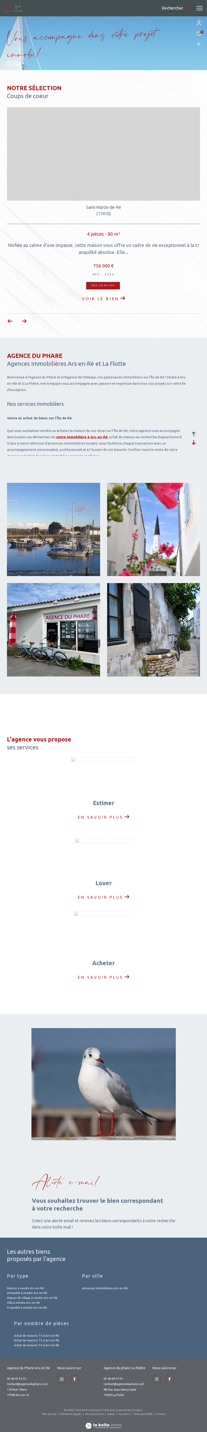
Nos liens (125, 1414)
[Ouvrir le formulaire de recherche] (176, 8)
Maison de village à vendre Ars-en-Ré (32, 1297)
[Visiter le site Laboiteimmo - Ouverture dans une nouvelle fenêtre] (103, 1422)
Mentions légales (71, 1414)
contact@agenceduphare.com (27, 1384)
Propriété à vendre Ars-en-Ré (27, 1307)
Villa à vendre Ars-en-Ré (23, 1302)
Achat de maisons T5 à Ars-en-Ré (36, 1340)
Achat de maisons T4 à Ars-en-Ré (36, 1335)
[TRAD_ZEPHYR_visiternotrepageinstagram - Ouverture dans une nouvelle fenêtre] (61, 1379)
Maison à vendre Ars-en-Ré (25, 1288)
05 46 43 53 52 (16, 1378)
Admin (112, 1414)
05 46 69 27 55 (113, 1378)
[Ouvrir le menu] (199, 8)
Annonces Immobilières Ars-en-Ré (105, 1288)
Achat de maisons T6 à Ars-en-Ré (36, 1345)
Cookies (161, 1414)
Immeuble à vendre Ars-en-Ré (27, 1292)
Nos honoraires (95, 1414)
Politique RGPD (143, 1414)
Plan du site (49, 1414)
